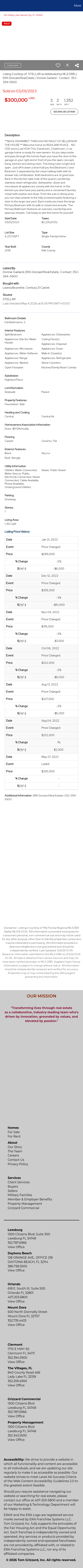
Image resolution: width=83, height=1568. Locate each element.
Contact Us (16, 1160)
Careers (13, 1155)
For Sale (14, 1132)
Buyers (13, 1186)
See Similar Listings (64, 111)
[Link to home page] (3, 5)
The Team (15, 1151)
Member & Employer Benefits (30, 1199)
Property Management (25, 1203)
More (77, 6)
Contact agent (13, 65)
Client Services (19, 1182)
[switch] (58, 65)
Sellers (12, 1191)
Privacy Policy (18, 1164)
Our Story (15, 1147)
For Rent (14, 1136)
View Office (16, 1247)
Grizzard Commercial (23, 1208)
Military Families (20, 1195)
